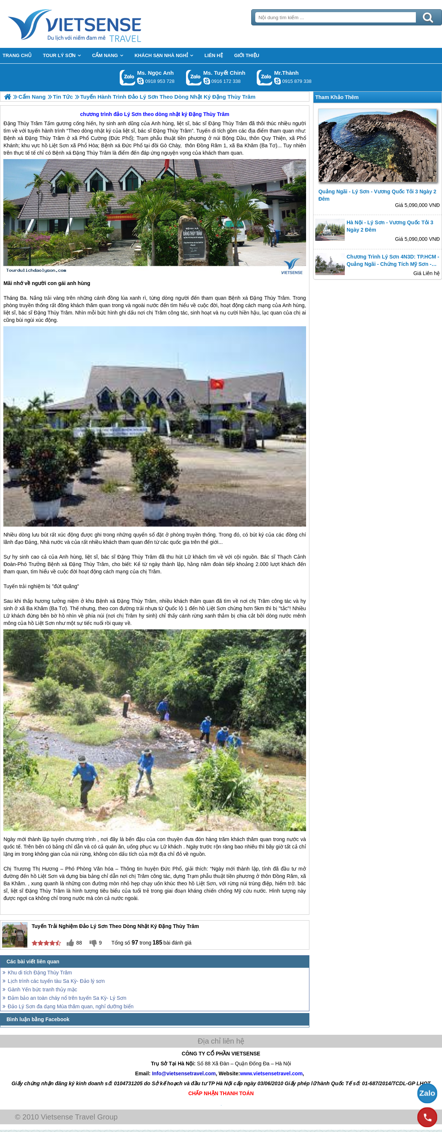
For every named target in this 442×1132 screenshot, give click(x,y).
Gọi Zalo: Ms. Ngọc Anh (127, 77)
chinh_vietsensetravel (206, 81)
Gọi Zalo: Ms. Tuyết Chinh (194, 77)
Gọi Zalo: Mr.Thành (264, 77)
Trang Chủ (93, 24)
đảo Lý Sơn (127, 114)
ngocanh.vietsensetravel (140, 81)
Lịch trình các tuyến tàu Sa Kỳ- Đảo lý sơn (56, 981)
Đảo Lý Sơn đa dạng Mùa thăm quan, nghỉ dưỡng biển (70, 1006)
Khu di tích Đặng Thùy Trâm (40, 972)
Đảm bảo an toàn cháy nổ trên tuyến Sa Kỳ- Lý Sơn (67, 998)
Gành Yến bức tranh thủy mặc (42, 989)
